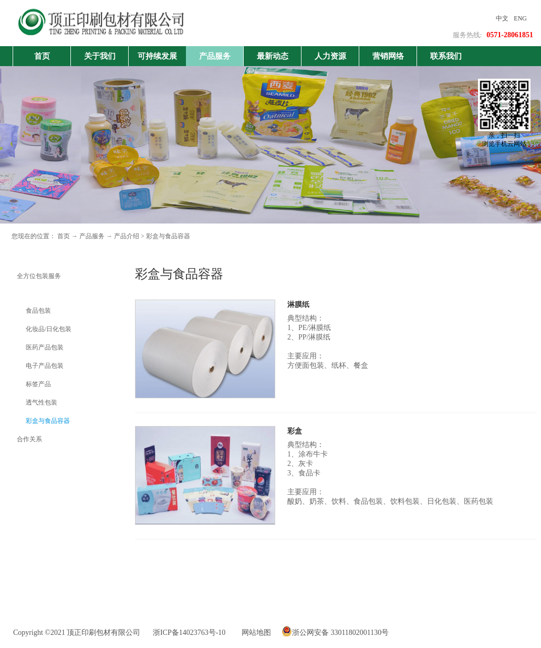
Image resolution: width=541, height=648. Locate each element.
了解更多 (304, 394)
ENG (520, 18)
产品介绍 (126, 236)
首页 (42, 56)
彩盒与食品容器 (168, 236)
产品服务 (92, 236)
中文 (502, 18)
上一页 (319, 567)
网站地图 (254, 632)
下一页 (351, 567)
